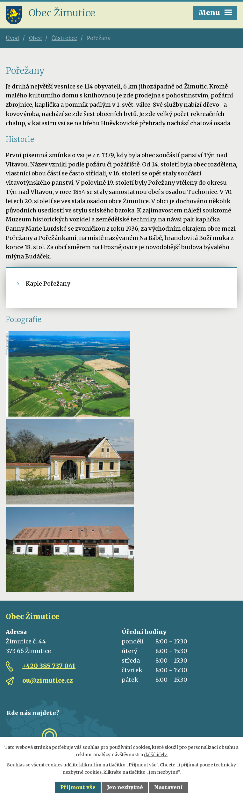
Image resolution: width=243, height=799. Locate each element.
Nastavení (168, 787)
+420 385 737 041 (48, 666)
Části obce (64, 38)
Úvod (12, 38)
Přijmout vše (78, 787)
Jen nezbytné (125, 787)
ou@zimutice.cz (47, 680)
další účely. (156, 754)
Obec (35, 38)
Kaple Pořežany (48, 283)
